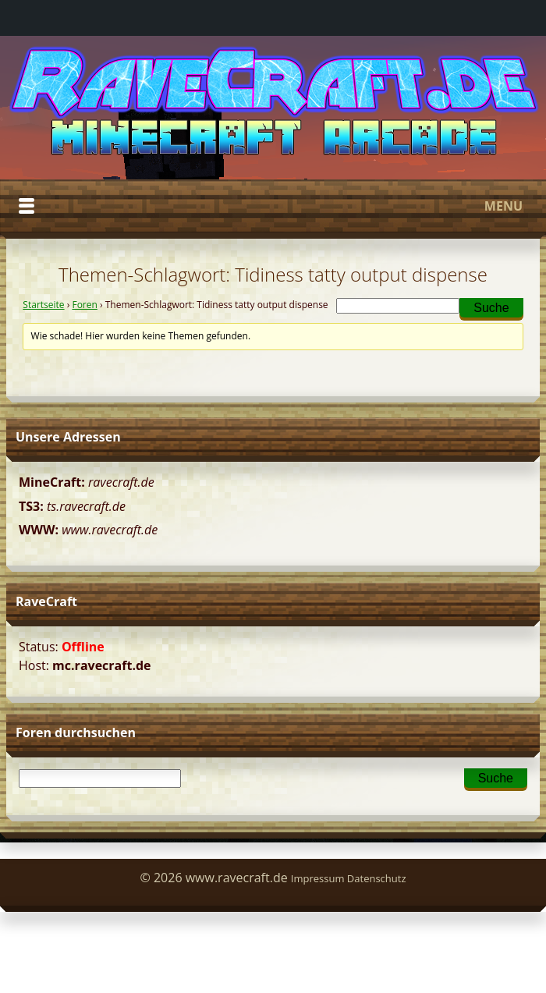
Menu (271, 206)
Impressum (318, 878)
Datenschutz (376, 878)
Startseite (43, 304)
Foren (84, 304)
